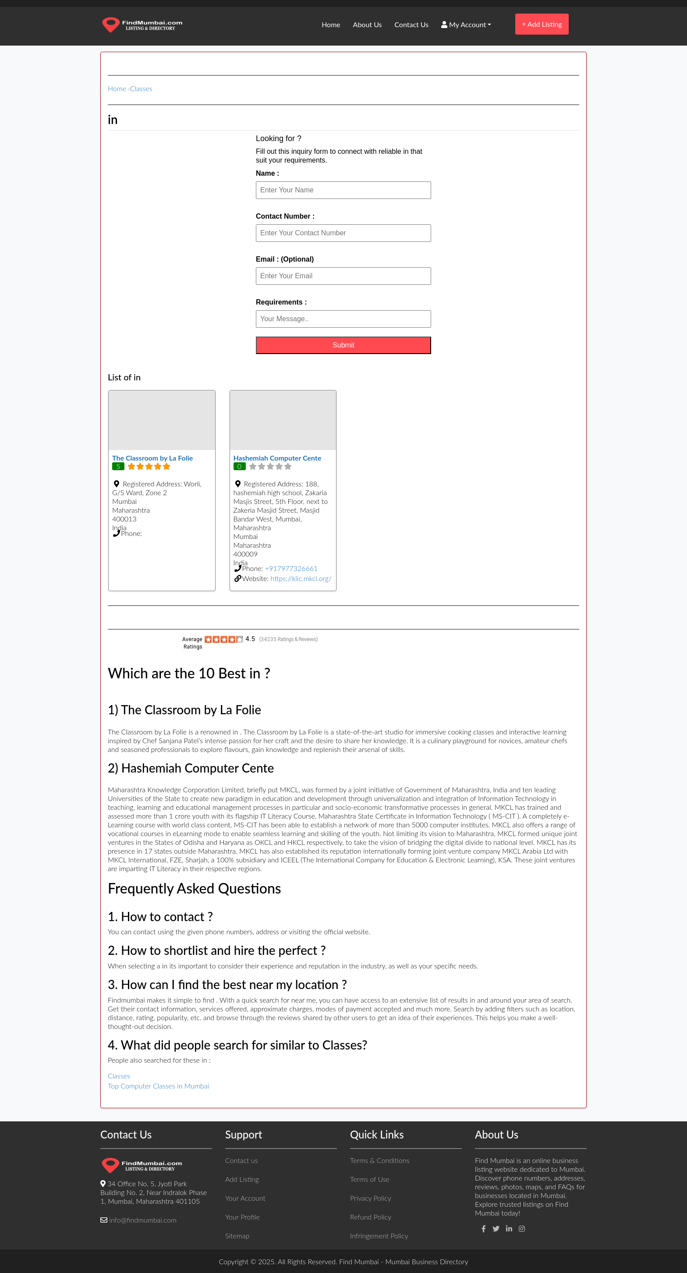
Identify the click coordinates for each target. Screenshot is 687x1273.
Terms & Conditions (379, 1160)
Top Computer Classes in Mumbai (158, 1086)
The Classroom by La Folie (152, 458)
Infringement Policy (379, 1235)
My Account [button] (463, 24)
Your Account (245, 1198)
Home (331, 24)
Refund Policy (370, 1217)
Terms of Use (370, 1179)
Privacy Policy (370, 1198)
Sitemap (237, 1235)
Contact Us (411, 24)
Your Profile (242, 1217)
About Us (367, 24)
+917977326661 (291, 568)
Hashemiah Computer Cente (278, 458)
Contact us (241, 1160)
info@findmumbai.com (142, 1220)
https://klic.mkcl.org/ (300, 578)
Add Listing (542, 24)
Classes (141, 88)
